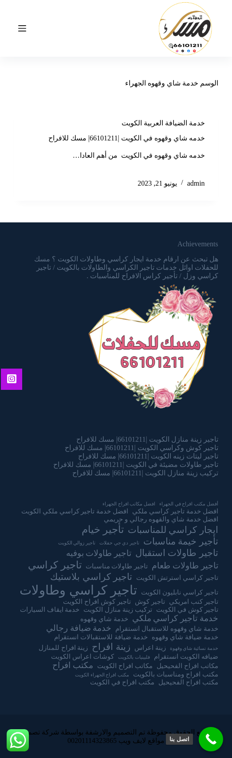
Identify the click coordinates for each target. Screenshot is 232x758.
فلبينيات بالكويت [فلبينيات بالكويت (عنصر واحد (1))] (134, 657)
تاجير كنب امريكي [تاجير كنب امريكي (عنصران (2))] (193, 601)
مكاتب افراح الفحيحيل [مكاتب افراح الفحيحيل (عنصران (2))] (187, 665)
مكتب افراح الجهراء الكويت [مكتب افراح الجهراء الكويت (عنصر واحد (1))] (102, 674)
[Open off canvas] (22, 28)
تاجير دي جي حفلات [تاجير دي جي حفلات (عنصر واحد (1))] (119, 542)
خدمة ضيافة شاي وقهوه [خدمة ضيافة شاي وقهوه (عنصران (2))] (185, 637)
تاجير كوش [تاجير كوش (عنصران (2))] (150, 601)
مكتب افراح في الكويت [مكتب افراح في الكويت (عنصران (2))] (122, 682)
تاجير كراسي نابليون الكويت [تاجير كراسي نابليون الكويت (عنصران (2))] (179, 592)
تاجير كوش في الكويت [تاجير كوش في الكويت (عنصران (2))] (187, 609)
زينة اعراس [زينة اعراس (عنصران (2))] (150, 647)
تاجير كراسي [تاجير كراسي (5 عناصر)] (55, 565)
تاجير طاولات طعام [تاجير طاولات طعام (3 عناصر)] (185, 565)
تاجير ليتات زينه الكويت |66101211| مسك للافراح (148, 456)
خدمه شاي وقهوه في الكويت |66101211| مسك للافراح (126, 138)
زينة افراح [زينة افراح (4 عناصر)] (111, 646)
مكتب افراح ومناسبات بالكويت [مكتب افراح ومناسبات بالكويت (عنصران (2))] (175, 674)
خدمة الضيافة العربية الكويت (163, 123)
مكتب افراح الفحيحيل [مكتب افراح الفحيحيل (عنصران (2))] (188, 682)
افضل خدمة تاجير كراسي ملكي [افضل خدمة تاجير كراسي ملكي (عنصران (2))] (175, 511)
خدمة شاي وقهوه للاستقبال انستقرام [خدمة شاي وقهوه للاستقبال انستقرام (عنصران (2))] (166, 628)
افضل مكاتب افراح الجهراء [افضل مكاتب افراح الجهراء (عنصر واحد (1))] (128, 503)
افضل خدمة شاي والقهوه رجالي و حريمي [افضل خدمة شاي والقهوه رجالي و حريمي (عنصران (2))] (161, 519)
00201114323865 (92, 740)
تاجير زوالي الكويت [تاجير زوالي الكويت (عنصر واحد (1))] (76, 542)
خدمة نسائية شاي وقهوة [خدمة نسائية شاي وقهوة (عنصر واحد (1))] (194, 648)
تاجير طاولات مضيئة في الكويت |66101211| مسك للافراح (135, 464)
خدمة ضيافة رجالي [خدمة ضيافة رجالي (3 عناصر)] (78, 628)
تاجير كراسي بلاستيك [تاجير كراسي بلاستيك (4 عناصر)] (91, 576)
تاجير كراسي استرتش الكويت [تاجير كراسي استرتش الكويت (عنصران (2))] (177, 577)
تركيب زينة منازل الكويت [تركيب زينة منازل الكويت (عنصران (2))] (117, 609)
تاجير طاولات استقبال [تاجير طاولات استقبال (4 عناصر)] (176, 553)
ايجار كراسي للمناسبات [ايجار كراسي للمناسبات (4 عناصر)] (173, 530)
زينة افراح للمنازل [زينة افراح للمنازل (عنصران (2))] (63, 647)
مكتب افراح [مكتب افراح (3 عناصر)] (72, 665)
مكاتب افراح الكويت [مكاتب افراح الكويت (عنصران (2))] (125, 665)
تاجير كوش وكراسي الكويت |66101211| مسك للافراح (141, 447)
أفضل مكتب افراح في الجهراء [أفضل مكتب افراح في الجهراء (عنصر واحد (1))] (188, 503)
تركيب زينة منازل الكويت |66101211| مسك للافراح (145, 473)
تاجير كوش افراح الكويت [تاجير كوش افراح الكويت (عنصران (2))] (97, 601)
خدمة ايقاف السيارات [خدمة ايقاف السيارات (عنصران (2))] (50, 609)
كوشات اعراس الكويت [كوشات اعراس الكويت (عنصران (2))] (82, 656)
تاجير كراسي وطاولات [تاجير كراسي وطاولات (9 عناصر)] (78, 590)
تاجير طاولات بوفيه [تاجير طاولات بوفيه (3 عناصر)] (98, 553)
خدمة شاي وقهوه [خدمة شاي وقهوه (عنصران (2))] (104, 618)
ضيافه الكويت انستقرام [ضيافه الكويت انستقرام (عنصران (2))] (186, 656)
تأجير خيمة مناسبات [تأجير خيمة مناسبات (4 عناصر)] (180, 541)
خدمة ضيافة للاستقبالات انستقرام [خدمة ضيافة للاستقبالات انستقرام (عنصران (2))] (101, 637)
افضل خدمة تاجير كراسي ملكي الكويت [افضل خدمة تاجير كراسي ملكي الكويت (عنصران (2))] (74, 511)
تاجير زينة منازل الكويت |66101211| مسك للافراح (147, 439)
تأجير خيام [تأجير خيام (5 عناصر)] (103, 529)
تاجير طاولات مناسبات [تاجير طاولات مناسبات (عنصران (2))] (117, 566)
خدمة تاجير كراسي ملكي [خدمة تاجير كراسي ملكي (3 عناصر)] (175, 618)
